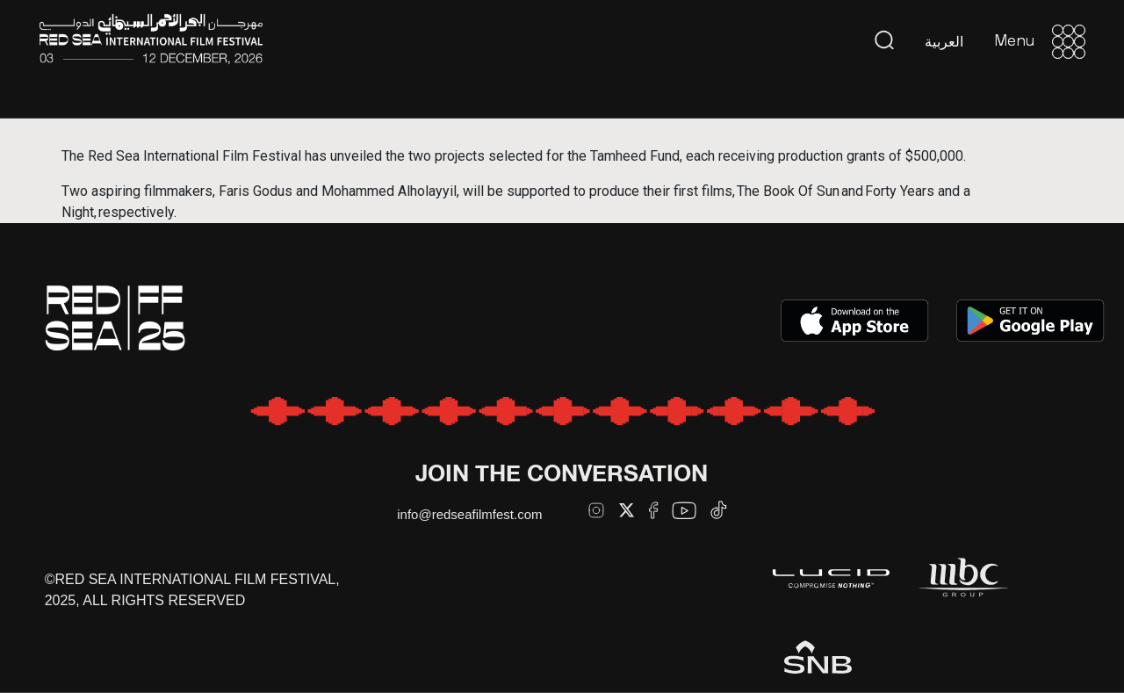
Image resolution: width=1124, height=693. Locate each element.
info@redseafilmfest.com (469, 514)
